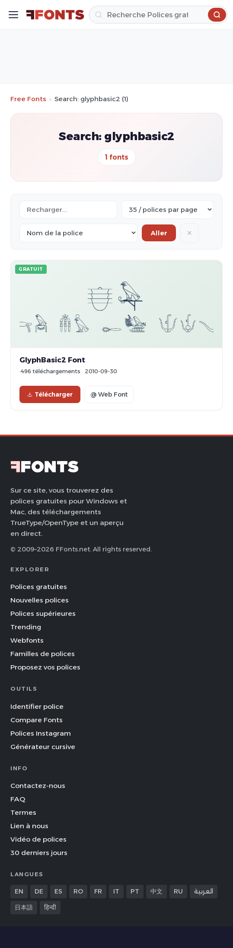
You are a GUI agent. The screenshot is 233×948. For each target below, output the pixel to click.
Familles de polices (42, 654)
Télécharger (50, 394)
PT (135, 891)
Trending (25, 627)
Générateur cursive (42, 747)
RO (78, 891)
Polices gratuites (38, 587)
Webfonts (27, 640)
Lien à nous (29, 826)
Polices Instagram (40, 733)
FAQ (17, 799)
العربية (203, 891)
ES (58, 891)
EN (19, 891)
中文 (156, 891)
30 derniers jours (38, 853)
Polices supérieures (43, 613)
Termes (23, 812)
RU (178, 891)
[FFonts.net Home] (55, 15)
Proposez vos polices (45, 667)
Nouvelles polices (39, 600)
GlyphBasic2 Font (52, 360)
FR (98, 891)
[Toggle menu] (13, 15)
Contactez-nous (37, 785)
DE (39, 891)
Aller (158, 233)
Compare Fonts (36, 720)
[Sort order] (78, 233)
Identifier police (37, 706)
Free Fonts (28, 99)
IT (116, 891)
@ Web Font (109, 394)
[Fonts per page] (167, 209)
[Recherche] (158, 15)
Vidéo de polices (38, 839)
